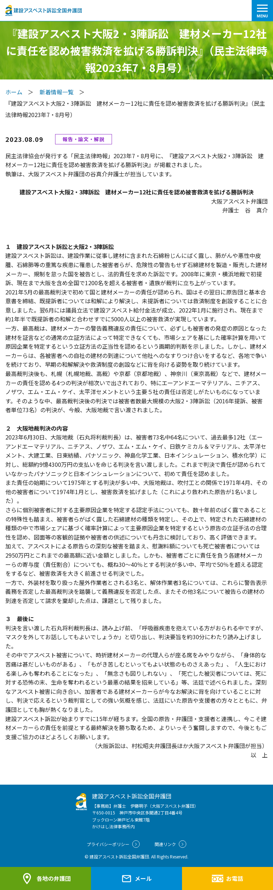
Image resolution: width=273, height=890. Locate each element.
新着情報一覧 (56, 92)
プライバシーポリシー (113, 844)
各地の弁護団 (45, 878)
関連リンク (170, 844)
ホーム (13, 92)
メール (136, 878)
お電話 (227, 878)
